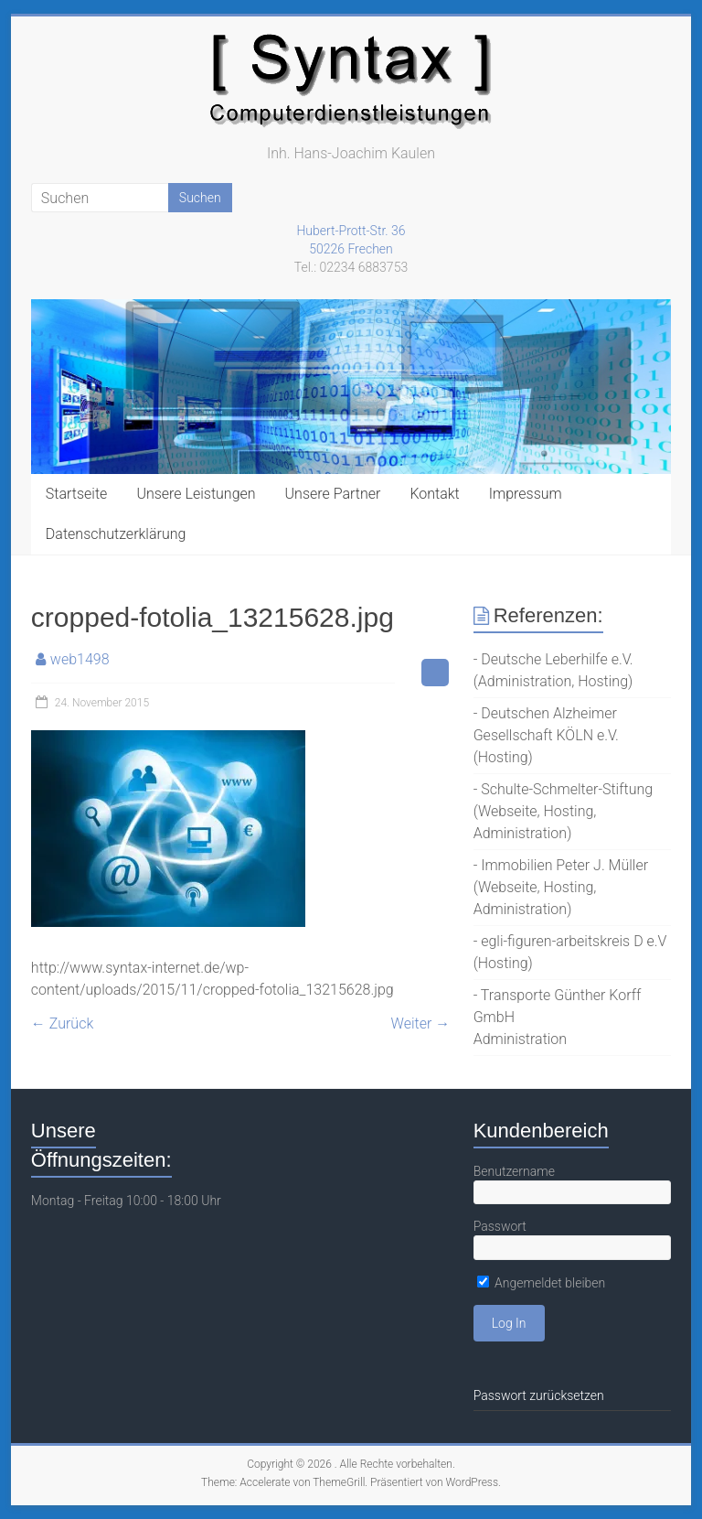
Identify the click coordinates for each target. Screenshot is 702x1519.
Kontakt (434, 493)
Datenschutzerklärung (116, 534)
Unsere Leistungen (195, 493)
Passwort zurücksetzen (538, 1395)
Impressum (525, 493)
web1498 (80, 659)
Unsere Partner (333, 493)
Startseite (77, 493)
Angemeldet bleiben (541, 1283)
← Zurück (62, 1023)
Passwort (499, 1226)
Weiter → (421, 1023)
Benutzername (514, 1171)
